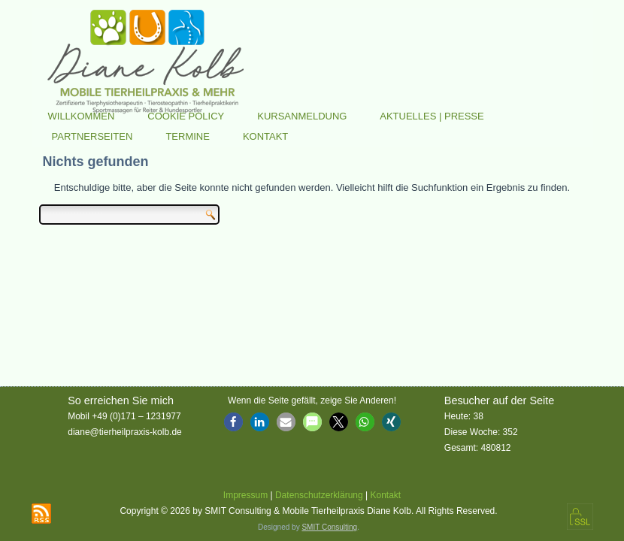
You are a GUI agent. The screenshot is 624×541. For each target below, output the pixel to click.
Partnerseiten (92, 136)
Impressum (245, 495)
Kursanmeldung (302, 116)
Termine (187, 136)
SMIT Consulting (329, 527)
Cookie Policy (185, 116)
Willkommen (81, 116)
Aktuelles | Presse (432, 116)
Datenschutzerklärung (319, 495)
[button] (233, 422)
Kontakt (265, 136)
